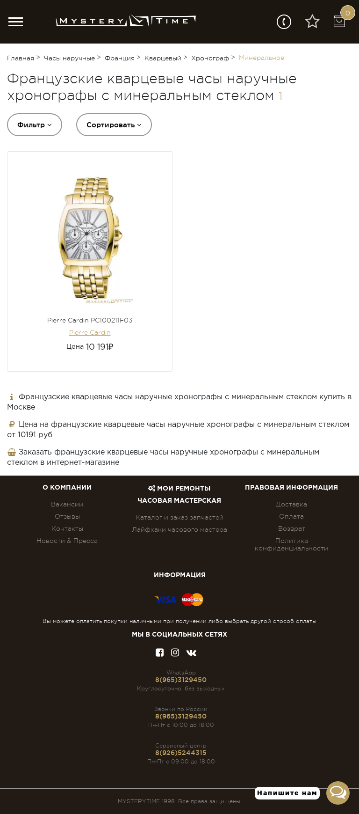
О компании (67, 488)
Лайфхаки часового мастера (179, 529)
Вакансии (67, 504)
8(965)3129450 (181, 679)
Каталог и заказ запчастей (179, 517)
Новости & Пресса (67, 540)
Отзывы (67, 516)
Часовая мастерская (179, 501)
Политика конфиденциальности (291, 544)
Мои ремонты (179, 488)
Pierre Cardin (90, 332)
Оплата (291, 516)
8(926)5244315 (181, 752)
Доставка (291, 504)
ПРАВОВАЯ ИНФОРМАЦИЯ (291, 488)
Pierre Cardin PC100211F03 (90, 320)
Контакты (67, 528)
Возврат (291, 528)
